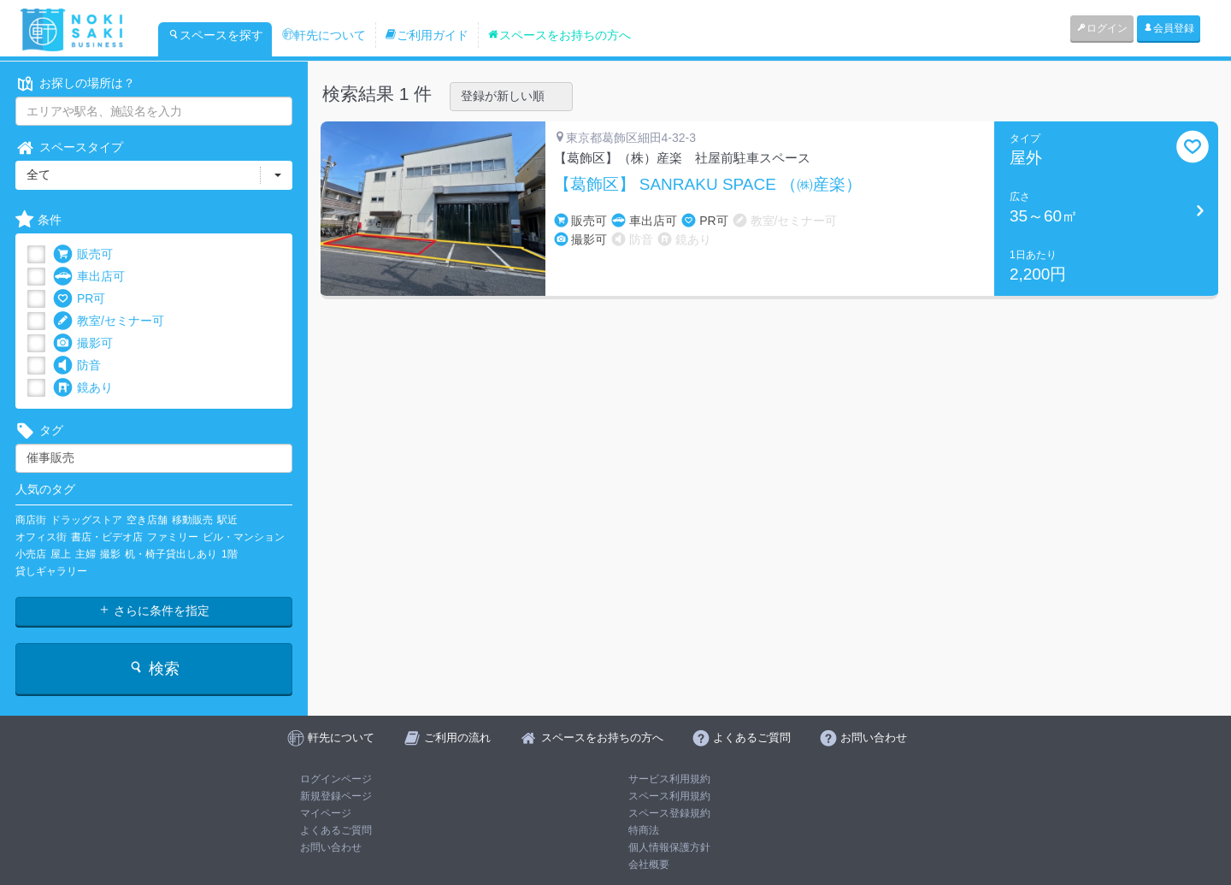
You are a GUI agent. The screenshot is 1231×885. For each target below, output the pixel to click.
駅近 (227, 520)
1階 (229, 554)
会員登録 (1168, 28)
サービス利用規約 (669, 779)
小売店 (30, 554)
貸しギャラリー (51, 571)
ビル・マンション (244, 537)
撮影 (110, 554)
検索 (153, 668)
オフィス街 (41, 537)
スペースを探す (215, 35)
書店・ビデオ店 (107, 537)
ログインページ (336, 779)
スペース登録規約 (669, 813)
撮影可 (83, 343)
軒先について (324, 35)
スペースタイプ (69, 147)
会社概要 (648, 864)
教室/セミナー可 (108, 321)
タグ (39, 430)
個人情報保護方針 (669, 847)
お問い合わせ (331, 847)
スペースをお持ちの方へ (559, 35)
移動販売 (192, 520)
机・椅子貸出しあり (171, 554)
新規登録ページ (336, 796)
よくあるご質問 (336, 830)
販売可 (83, 254)
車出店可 (89, 277)
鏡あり (83, 388)
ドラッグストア (86, 520)
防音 (77, 366)
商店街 (30, 520)
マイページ (325, 813)
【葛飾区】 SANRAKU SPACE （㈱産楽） (708, 184)
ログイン (1102, 28)
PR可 (79, 299)
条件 (38, 220)
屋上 (60, 554)
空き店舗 (147, 520)
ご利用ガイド (426, 35)
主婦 (85, 554)
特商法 (643, 830)
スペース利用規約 (669, 796)
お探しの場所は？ (75, 83)
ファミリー (172, 537)
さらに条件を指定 (153, 610)
